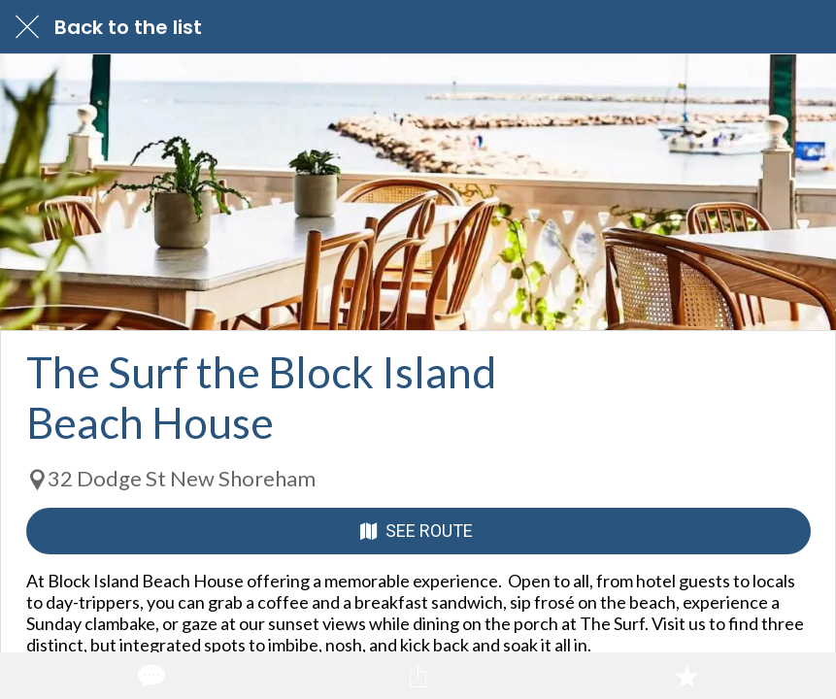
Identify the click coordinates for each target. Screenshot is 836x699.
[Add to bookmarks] (686, 675)
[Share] (417, 675)
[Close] (27, 27)
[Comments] (149, 675)
